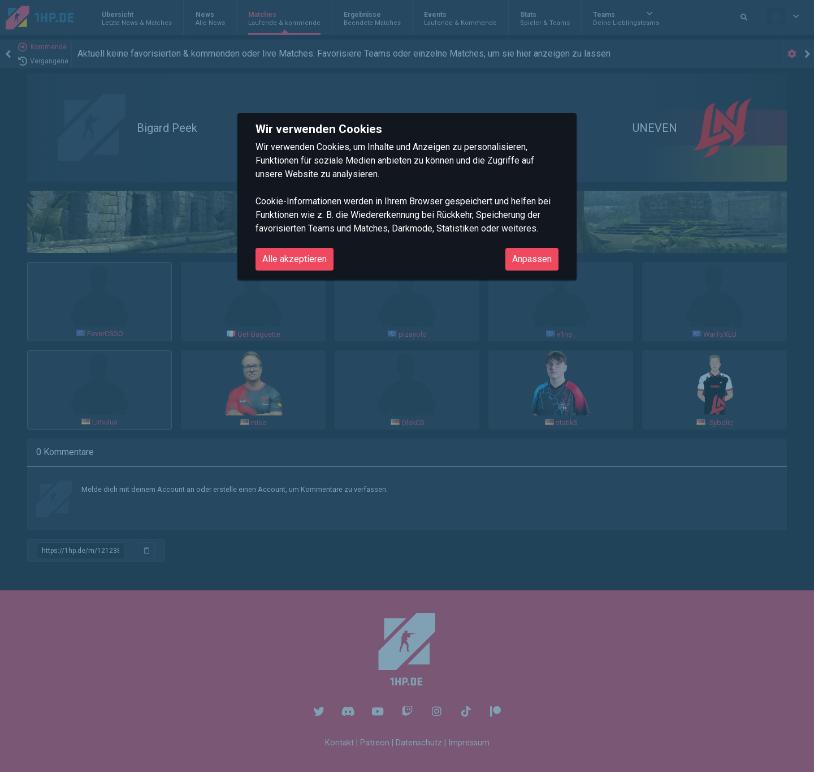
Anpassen (532, 259)
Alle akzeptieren (294, 259)
